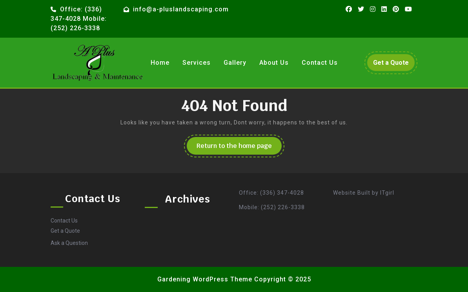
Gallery (235, 62)
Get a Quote (394, 64)
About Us (274, 62)
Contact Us (320, 62)
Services (196, 62)
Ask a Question (69, 243)
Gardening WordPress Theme (204, 279)
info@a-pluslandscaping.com (181, 9)
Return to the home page (239, 148)
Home (160, 62)
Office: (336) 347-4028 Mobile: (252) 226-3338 (79, 18)
